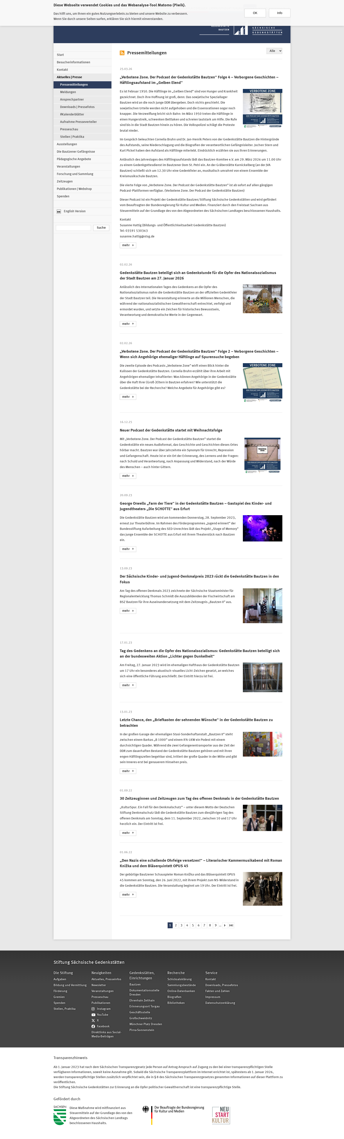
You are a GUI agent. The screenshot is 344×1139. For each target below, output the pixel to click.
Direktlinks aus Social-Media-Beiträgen (106, 1034)
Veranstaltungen (68, 166)
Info (279, 10)
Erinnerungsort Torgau (144, 1006)
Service (211, 973)
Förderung (60, 991)
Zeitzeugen (65, 181)
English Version (71, 212)
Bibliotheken (176, 1003)
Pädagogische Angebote (74, 159)
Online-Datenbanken (181, 991)
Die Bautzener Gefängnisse (76, 152)
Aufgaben (60, 979)
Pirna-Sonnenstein (141, 1030)
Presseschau (69, 129)
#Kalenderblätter (72, 114)
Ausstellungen (67, 144)
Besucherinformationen (73, 62)
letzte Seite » (231, 925)
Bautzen (135, 984)
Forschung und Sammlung (75, 174)
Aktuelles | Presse (69, 77)
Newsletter (98, 985)
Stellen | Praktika (72, 137)
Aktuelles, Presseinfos (106, 979)
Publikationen (100, 1003)
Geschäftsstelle (139, 1012)
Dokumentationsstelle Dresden (144, 992)
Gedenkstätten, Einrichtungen (142, 975)
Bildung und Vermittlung (70, 985)
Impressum (212, 997)
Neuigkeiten (101, 973)
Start (60, 55)
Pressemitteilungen (74, 85)
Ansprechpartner (72, 99)
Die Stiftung (63, 973)
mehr (126, 245)
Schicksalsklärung (179, 979)
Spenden (63, 196)
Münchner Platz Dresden (145, 1024)
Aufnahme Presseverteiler (78, 122)
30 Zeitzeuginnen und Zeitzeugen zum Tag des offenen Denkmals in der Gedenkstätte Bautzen (199, 799)
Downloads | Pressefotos (77, 107)
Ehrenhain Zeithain (142, 1000)
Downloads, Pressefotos (221, 985)
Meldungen (68, 92)
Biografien (174, 997)
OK (255, 10)
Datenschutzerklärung (220, 1003)
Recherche (176, 973)
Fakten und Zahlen (217, 991)
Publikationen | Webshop (74, 189)
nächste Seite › (225, 925)
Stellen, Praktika (64, 1009)
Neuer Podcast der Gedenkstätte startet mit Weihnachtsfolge (171, 430)
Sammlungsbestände (181, 985)
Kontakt (62, 70)
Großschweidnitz (140, 1018)
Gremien (59, 997)
